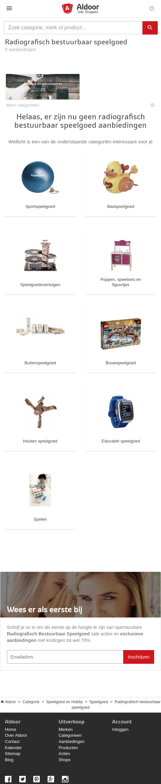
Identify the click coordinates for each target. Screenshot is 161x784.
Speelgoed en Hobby (64, 702)
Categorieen (70, 735)
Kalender (13, 747)
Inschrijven (139, 657)
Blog (9, 759)
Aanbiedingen (72, 741)
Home (10, 729)
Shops (65, 759)
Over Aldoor (16, 735)
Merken (66, 729)
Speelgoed (98, 702)
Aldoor (10, 702)
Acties (64, 753)
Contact (12, 741)
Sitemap (13, 753)
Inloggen (120, 729)
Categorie (30, 702)
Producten (68, 747)
